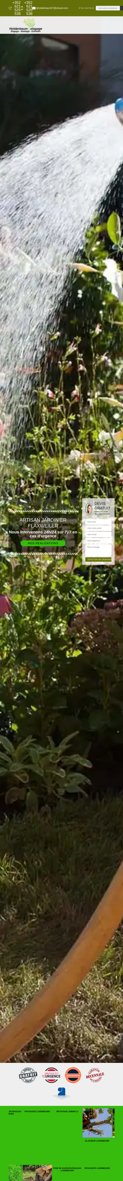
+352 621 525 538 (12, 8)
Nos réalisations (43, 543)
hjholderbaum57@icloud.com (48, 8)
